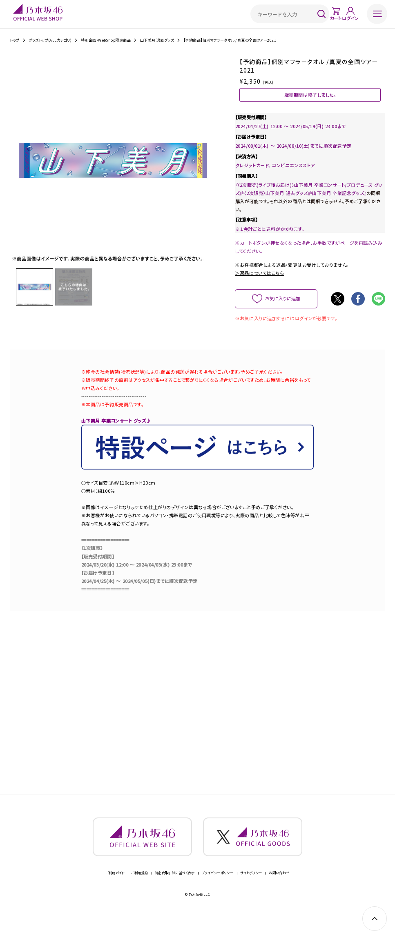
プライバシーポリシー (217, 893)
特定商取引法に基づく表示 (175, 893)
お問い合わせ (279, 893)
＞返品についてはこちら (259, 284)
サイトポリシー (251, 893)
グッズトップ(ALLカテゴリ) (50, 40)
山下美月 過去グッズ (157, 40)
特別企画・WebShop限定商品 (106, 40)
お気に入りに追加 (282, 309)
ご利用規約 (139, 893)
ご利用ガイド (114, 893)
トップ (14, 40)
